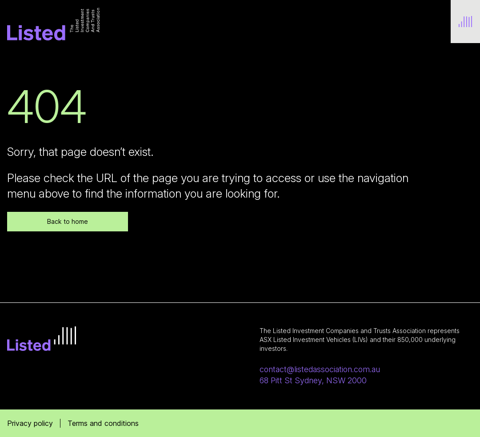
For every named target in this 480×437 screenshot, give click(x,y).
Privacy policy (30, 423)
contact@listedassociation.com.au (320, 369)
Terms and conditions (103, 423)
